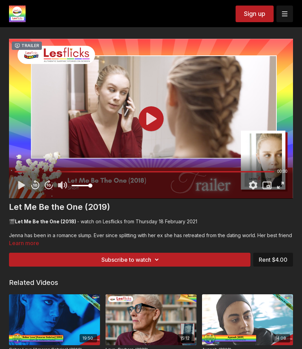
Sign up (254, 13)
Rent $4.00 (273, 259)
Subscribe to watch (131, 260)
